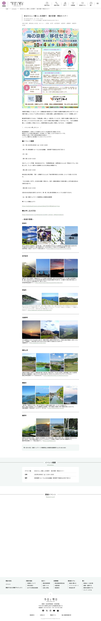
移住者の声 (72, 588)
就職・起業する (88, 586)
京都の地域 (56, 5)
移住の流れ (47, 5)
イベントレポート (74, 586)
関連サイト (53, 616)
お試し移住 (46, 588)
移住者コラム (82, 5)
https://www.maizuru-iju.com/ (56, 408)
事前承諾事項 (46, 584)
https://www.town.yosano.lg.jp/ (37, 343)
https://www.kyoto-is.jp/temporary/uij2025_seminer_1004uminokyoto (43, 214)
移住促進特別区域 (59, 584)
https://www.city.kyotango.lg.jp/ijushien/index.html (49, 282)
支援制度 (73, 5)
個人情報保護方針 (66, 616)
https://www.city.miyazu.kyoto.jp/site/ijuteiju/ (59, 248)
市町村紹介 (30, 586)
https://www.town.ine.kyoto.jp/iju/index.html (39, 310)
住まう (65, 5)
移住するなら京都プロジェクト (14, 588)
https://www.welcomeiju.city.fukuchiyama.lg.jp (56, 375)
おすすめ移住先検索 (32, 588)
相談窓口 (57, 588)
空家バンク (46, 586)
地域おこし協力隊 (88, 584)
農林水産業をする (88, 588)
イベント (8, 585)
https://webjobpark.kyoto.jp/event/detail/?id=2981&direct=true (41, 206)
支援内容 (57, 586)
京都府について (31, 584)
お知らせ (42, 616)
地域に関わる (72, 584)
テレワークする (88, 591)
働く (91, 5)
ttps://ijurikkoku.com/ (50, 440)
